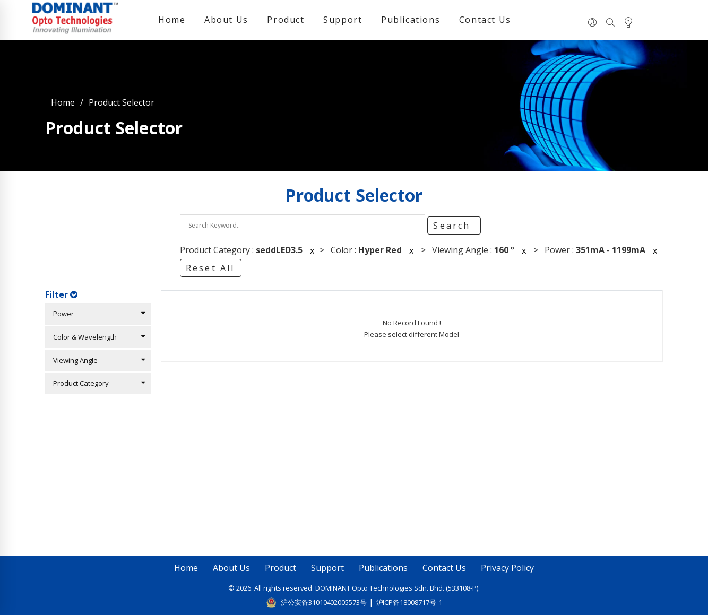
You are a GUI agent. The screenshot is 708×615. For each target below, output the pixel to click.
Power (96, 313)
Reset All (210, 268)
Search (453, 225)
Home (171, 19)
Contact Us (485, 19)
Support (342, 19)
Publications (410, 19)
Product (285, 19)
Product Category (96, 383)
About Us (226, 19)
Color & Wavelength (96, 337)
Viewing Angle (96, 360)
